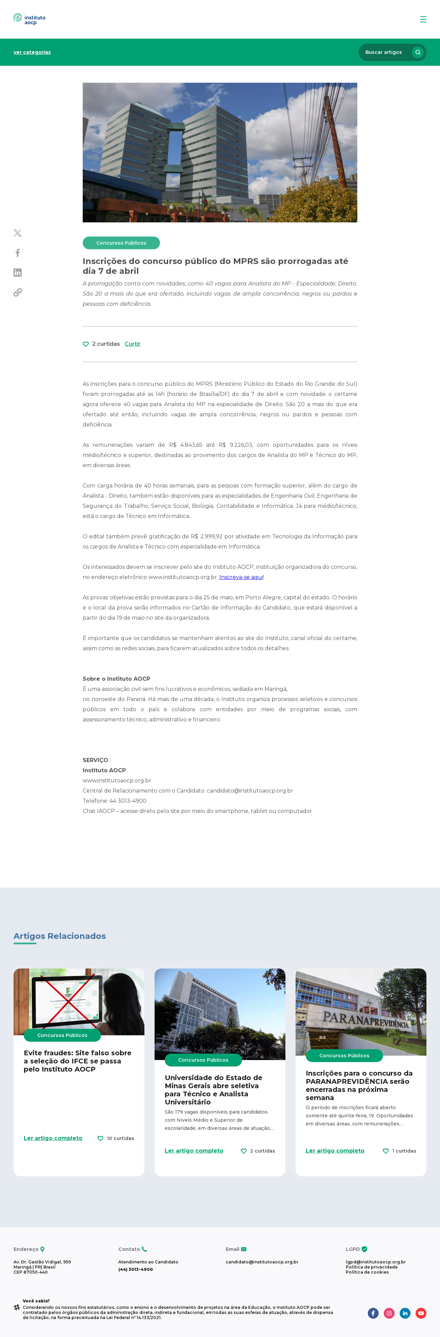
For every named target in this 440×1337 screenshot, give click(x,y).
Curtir (133, 376)
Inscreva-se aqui (241, 577)
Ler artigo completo (53, 1170)
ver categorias (32, 52)
